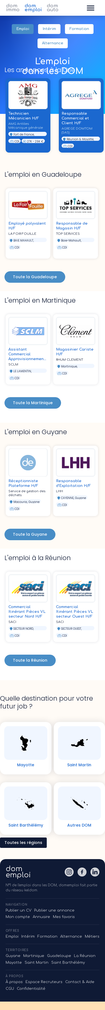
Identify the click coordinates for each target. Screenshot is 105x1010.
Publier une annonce (54, 910)
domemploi (18, 872)
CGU (10, 989)
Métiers (92, 936)
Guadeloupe (59, 956)
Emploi (23, 29)
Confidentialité (31, 989)
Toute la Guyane (29, 534)
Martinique (33, 956)
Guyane (13, 956)
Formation (79, 29)
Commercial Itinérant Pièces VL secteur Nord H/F (27, 611)
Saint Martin (36, 963)
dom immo (13, 8)
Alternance (53, 43)
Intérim (49, 29)
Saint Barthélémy (68, 963)
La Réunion (84, 956)
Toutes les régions (23, 843)
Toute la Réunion (30, 660)
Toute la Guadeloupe (34, 277)
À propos (14, 982)
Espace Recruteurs (43, 982)
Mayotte (14, 963)
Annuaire (41, 917)
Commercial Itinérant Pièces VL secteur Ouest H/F (74, 611)
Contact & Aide (79, 982)
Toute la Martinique (32, 403)
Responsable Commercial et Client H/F (75, 118)
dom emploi (33, 8)
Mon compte (18, 917)
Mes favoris (64, 917)
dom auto (53, 8)
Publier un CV (18, 910)
